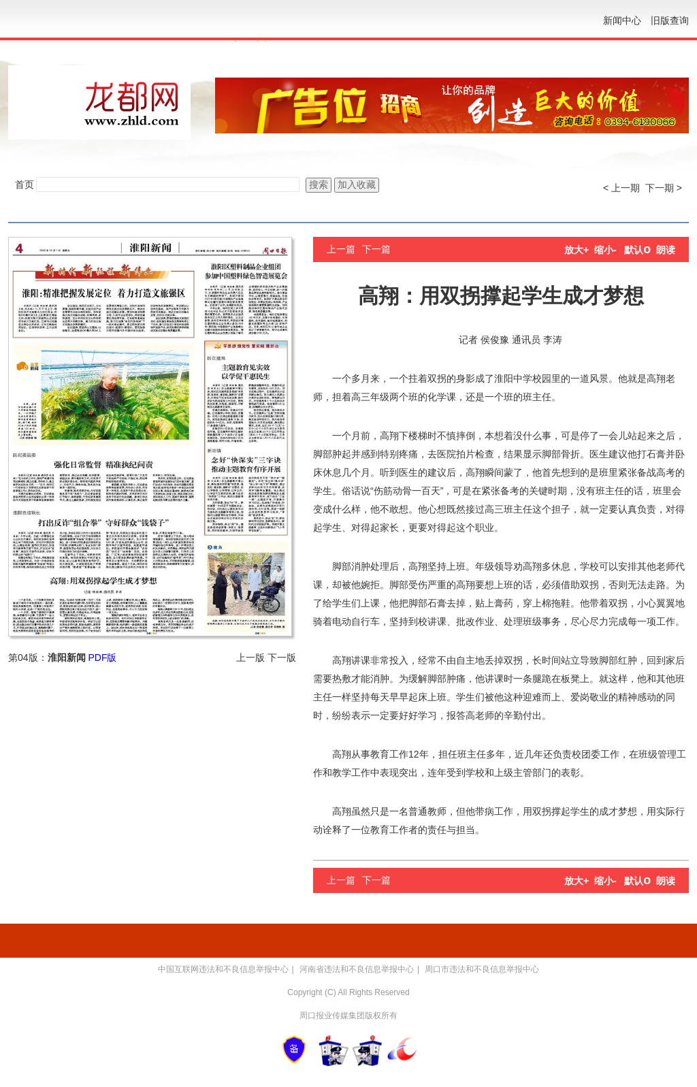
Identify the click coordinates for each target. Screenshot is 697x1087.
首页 (24, 184)
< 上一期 (621, 187)
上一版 (250, 657)
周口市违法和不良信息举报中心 (482, 969)
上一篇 (341, 249)
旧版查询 (670, 20)
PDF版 (102, 657)
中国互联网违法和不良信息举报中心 (223, 969)
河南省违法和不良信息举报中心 (356, 969)
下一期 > (663, 187)
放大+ (576, 249)
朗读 (665, 249)
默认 (637, 249)
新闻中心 (622, 20)
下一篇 (376, 249)
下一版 (282, 657)
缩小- (605, 249)
